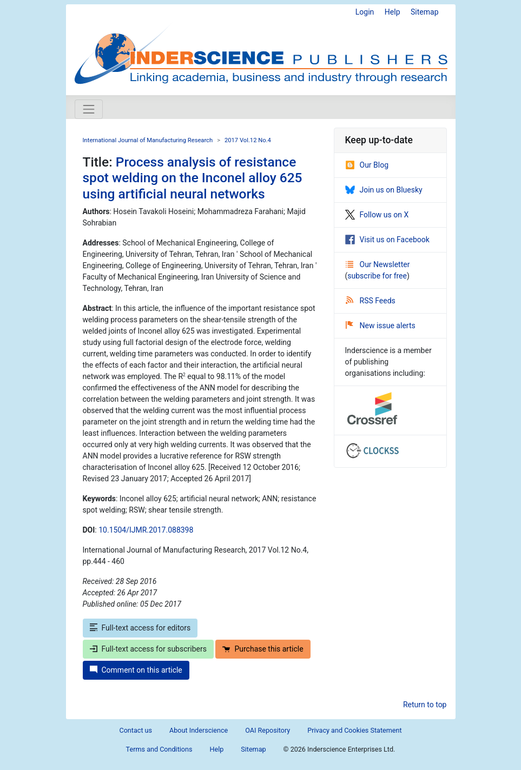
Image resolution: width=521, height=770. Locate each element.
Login (364, 12)
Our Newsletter (378, 264)
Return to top (425, 704)
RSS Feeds (370, 300)
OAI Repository (267, 730)
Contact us (135, 730)
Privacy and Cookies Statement (354, 730)
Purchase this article (262, 649)
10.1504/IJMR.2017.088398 (145, 530)
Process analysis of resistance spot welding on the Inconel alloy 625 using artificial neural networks (192, 178)
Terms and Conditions (159, 749)
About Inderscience (198, 730)
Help (392, 12)
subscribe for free (377, 275)
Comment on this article (136, 670)
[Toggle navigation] (89, 109)
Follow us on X (377, 214)
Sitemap (424, 12)
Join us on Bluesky (384, 189)
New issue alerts (381, 325)
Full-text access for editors (140, 627)
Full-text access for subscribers (148, 649)
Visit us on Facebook (387, 239)
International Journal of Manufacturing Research (148, 140)
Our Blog (367, 165)
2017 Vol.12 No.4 (248, 140)
